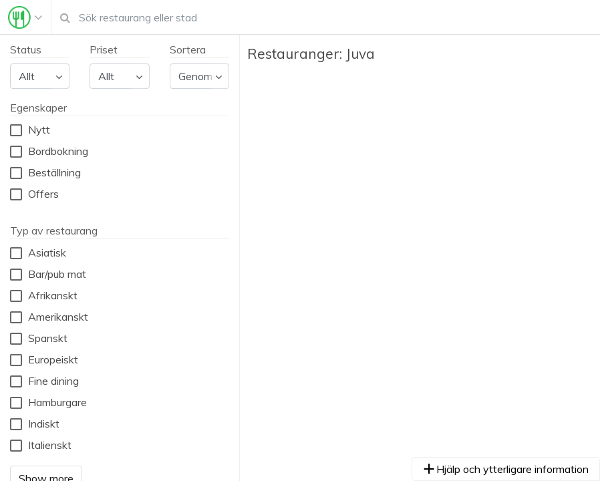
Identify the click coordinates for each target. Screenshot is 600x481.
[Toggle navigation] (25, 17)
